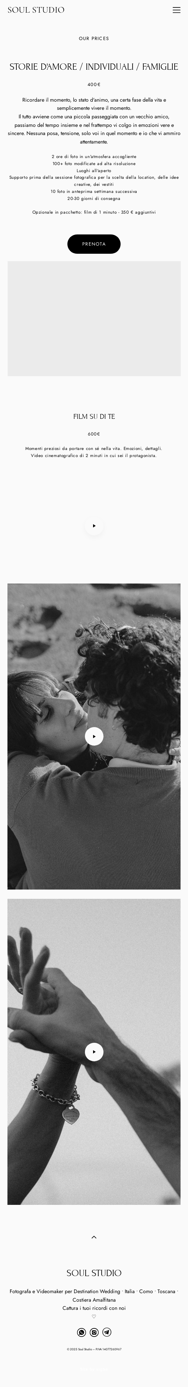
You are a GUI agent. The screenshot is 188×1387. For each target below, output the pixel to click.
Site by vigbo (94, 1369)
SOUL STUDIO (35, 10)
